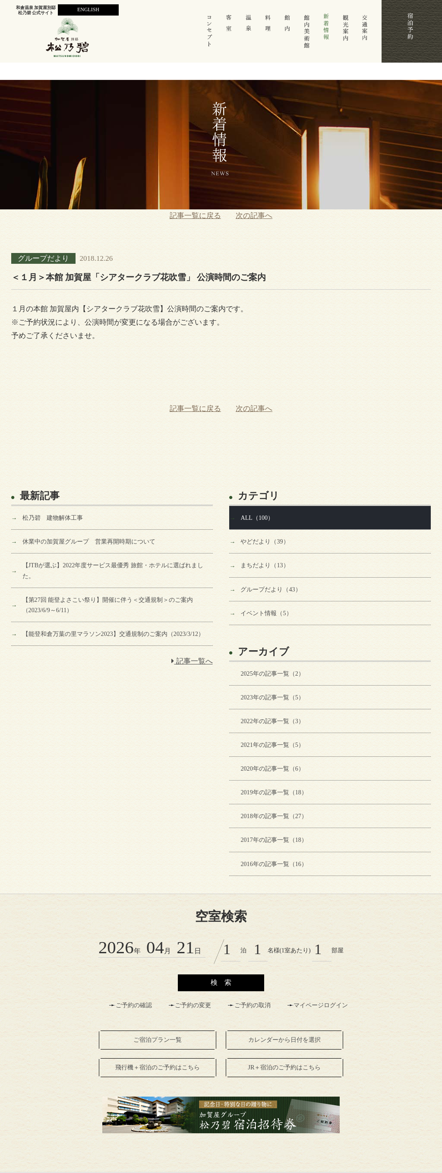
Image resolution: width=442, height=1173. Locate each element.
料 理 (268, 35)
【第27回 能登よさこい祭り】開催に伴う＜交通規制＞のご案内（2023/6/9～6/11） (107, 604)
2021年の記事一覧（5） (272, 744)
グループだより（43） (270, 589)
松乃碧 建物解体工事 (52, 517)
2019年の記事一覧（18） (273, 792)
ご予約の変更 (193, 1005)
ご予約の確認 (134, 1005)
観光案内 (346, 35)
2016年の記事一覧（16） (273, 863)
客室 (229, 35)
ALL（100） (257, 517)
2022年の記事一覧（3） (272, 721)
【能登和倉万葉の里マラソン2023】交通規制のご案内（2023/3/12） (113, 633)
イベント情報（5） (266, 613)
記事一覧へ (191, 661)
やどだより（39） (264, 541)
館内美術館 (307, 35)
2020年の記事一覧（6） (272, 768)
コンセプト (209, 35)
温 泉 (249, 35)
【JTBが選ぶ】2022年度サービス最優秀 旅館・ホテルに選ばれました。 (112, 570)
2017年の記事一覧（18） (273, 839)
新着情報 (326, 35)
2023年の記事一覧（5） (272, 697)
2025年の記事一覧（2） (272, 673)
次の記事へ (254, 216)
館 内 (287, 35)
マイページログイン (321, 1005)
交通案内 (365, 35)
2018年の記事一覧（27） (273, 816)
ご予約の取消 (252, 1005)
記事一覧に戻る (195, 216)
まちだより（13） (264, 565)
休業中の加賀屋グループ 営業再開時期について (88, 541)
